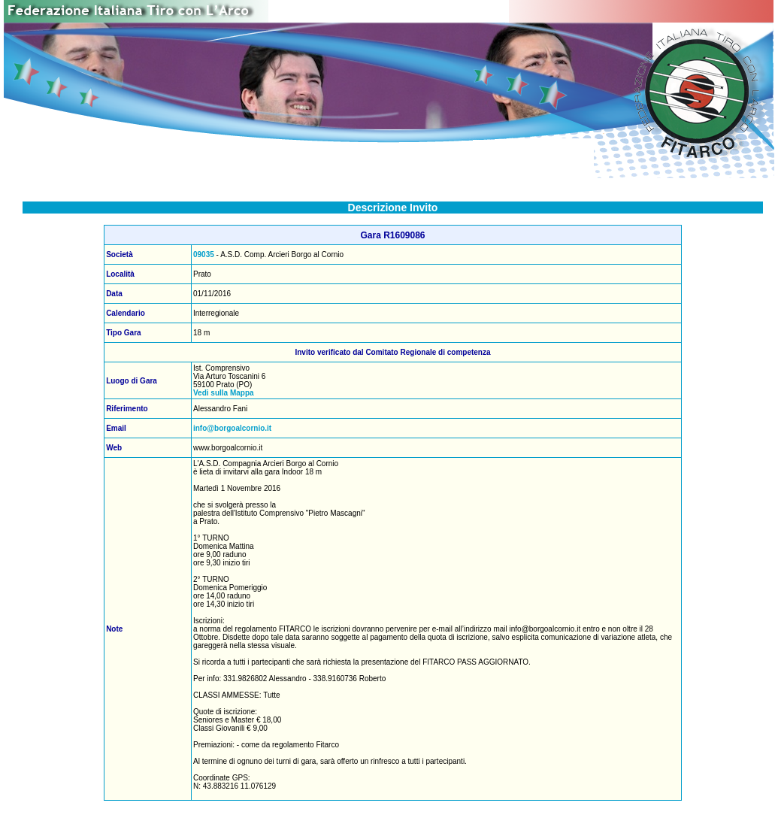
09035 (203, 254)
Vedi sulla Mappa (223, 393)
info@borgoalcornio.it (232, 428)
